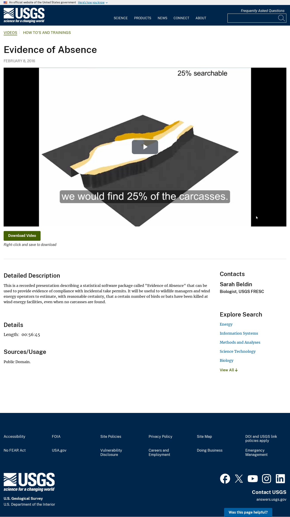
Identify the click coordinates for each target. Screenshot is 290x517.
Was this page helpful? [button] (248, 512)
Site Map (204, 437)
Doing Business (209, 450)
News (162, 18)
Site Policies (110, 437)
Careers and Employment (159, 452)
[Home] (24, 22)
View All (229, 370)
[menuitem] (121, 15)
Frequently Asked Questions (263, 11)
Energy (226, 324)
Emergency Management (256, 452)
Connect (181, 18)
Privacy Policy (160, 437)
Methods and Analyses (240, 342)
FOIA (56, 437)
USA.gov (59, 450)
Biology (226, 360)
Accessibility (14, 437)
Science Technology (238, 351)
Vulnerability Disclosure (111, 452)
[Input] (256, 18)
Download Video (22, 235)
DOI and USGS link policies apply (261, 439)
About (201, 18)
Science (121, 18)
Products (142, 18)
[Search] (281, 18)
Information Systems (239, 333)
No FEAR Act (15, 450)
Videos (10, 33)
